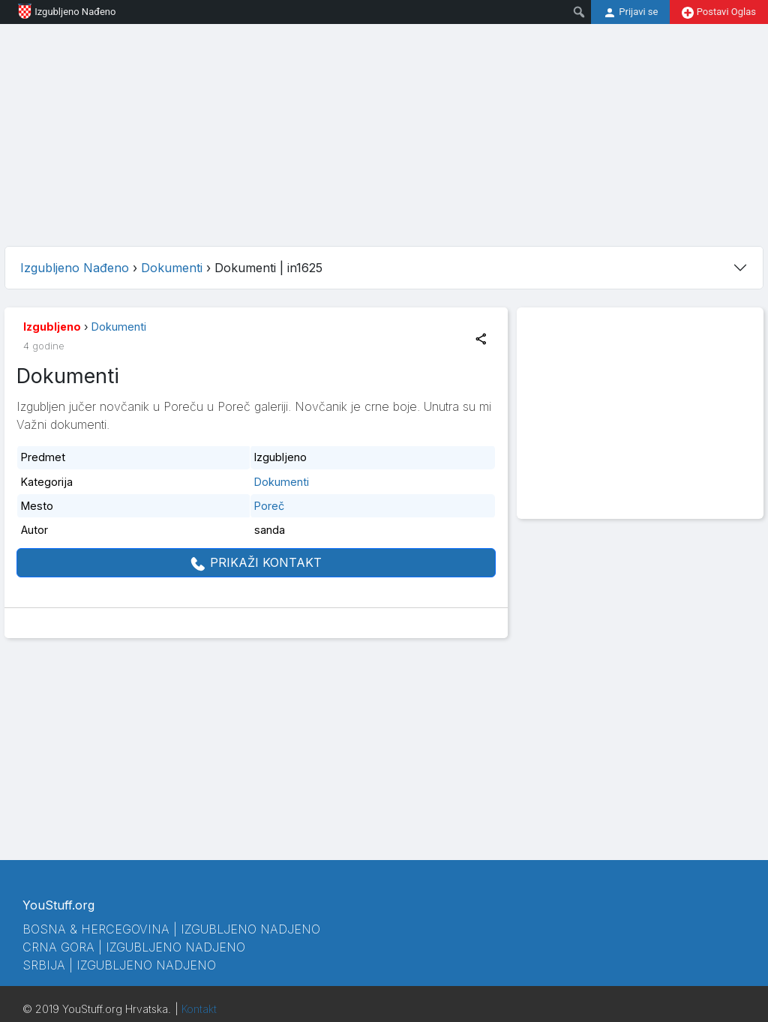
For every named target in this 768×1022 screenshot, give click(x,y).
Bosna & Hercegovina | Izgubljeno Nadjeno (171, 929)
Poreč (269, 505)
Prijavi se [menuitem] (630, 12)
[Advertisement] (384, 129)
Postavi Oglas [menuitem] (719, 12)
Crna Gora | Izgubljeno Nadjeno (133, 947)
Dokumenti (119, 326)
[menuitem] (579, 12)
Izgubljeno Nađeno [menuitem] (60, 11)
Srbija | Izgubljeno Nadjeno (119, 965)
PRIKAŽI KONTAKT (256, 563)
